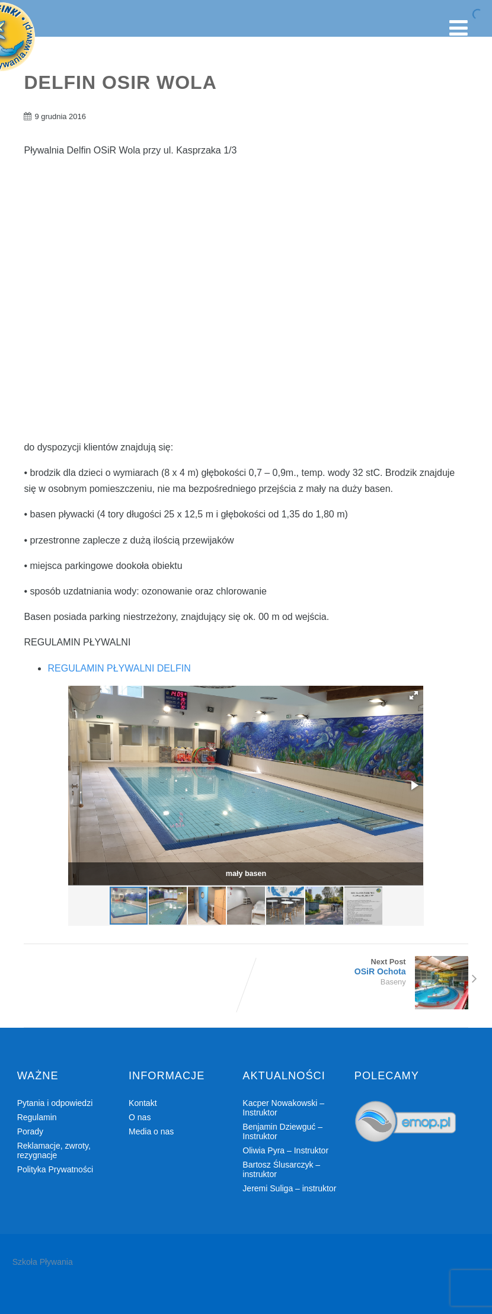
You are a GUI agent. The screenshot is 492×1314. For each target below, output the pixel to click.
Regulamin (37, 1117)
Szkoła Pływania (42, 1262)
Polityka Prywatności (55, 1169)
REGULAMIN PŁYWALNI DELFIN (118, 668)
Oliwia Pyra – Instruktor (285, 1150)
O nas (140, 1117)
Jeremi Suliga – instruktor (289, 1188)
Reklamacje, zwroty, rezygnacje (54, 1150)
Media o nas (151, 1131)
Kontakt (142, 1103)
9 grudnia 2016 (59, 116)
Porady (30, 1131)
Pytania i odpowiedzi (55, 1103)
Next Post (357, 966)
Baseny (393, 981)
